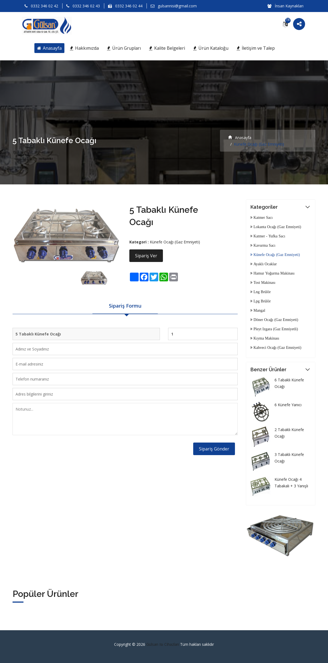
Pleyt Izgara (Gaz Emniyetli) (275, 329)
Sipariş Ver (146, 256)
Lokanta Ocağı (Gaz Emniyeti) (276, 227)
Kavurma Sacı (263, 245)
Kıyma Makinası (265, 338)
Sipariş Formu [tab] (125, 305)
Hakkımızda (84, 48)
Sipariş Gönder (214, 449)
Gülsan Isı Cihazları (163, 644)
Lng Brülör (261, 292)
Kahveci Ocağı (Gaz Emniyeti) (276, 347)
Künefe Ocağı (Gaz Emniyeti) (175, 241)
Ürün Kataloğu (210, 48)
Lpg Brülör (261, 301)
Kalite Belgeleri (167, 48)
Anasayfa (49, 48)
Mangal (258, 310)
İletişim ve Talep (256, 48)
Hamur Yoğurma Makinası (273, 273)
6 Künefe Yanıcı (288, 404)
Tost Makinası (263, 282)
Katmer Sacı (262, 217)
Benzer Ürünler (269, 369)
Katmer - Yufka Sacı (268, 236)
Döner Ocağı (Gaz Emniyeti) (275, 320)
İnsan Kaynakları (285, 5)
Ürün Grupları (124, 48)
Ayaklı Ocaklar (264, 264)
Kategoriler (264, 207)
